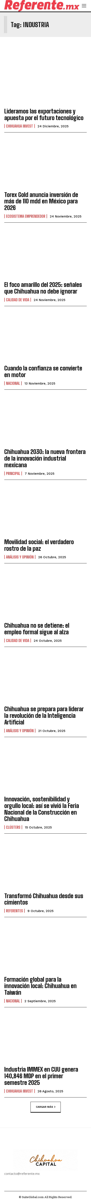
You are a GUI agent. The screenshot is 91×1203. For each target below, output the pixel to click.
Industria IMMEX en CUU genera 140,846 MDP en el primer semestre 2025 (41, 1076)
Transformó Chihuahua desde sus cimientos (43, 899)
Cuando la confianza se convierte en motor (43, 371)
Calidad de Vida (17, 300)
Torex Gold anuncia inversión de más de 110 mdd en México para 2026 (41, 201)
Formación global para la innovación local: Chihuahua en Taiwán (40, 986)
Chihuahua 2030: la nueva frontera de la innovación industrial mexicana (45, 458)
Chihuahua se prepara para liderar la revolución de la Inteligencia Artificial (44, 715)
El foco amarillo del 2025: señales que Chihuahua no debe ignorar (43, 288)
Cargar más (45, 1107)
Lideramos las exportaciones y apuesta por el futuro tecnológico (43, 114)
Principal (13, 473)
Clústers (13, 827)
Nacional (13, 383)
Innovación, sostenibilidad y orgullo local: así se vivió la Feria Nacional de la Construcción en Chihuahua (41, 808)
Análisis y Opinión (20, 557)
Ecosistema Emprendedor (25, 216)
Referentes (14, 911)
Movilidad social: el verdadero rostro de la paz (39, 545)
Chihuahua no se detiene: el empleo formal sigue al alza (37, 629)
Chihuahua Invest (19, 126)
